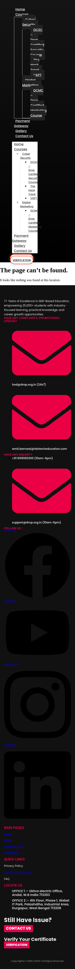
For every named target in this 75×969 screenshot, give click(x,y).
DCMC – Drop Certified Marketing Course (38, 103)
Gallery (19, 245)
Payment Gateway (22, 123)
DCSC (7, 840)
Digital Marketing (30, 83)
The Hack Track (34, 65)
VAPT (37, 75)
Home (19, 144)
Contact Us (24, 136)
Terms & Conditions (17, 872)
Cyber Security (28, 22)
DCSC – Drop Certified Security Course (37, 42)
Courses (22, 14)
